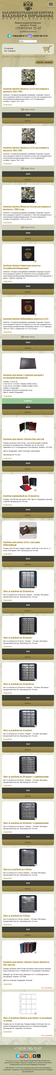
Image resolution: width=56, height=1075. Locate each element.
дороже (39, 62)
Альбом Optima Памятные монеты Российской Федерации (22, 266)
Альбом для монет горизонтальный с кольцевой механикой (23, 376)
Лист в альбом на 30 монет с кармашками (26, 776)
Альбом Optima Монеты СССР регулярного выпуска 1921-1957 (26, 90)
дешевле (48, 62)
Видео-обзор (30, 109)
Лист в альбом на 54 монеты (18, 591)
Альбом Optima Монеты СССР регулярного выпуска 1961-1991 (26, 149)
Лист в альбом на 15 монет (17, 730)
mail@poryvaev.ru (28, 1051)
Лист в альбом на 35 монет (17, 637)
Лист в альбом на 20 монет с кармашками (26, 823)
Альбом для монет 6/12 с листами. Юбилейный (21, 543)
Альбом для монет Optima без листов (23, 439)
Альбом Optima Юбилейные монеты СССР (25, 318)
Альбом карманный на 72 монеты (21, 495)
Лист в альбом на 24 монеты (18, 683)
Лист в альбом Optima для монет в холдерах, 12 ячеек (27, 1019)
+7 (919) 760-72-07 (28, 1048)
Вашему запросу (13, 1061)
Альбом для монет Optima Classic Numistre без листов (26, 963)
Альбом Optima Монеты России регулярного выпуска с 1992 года (27, 208)
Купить (28, 121)
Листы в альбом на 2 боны (17, 869)
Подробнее (7, 104)
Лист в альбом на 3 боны (16, 915)
